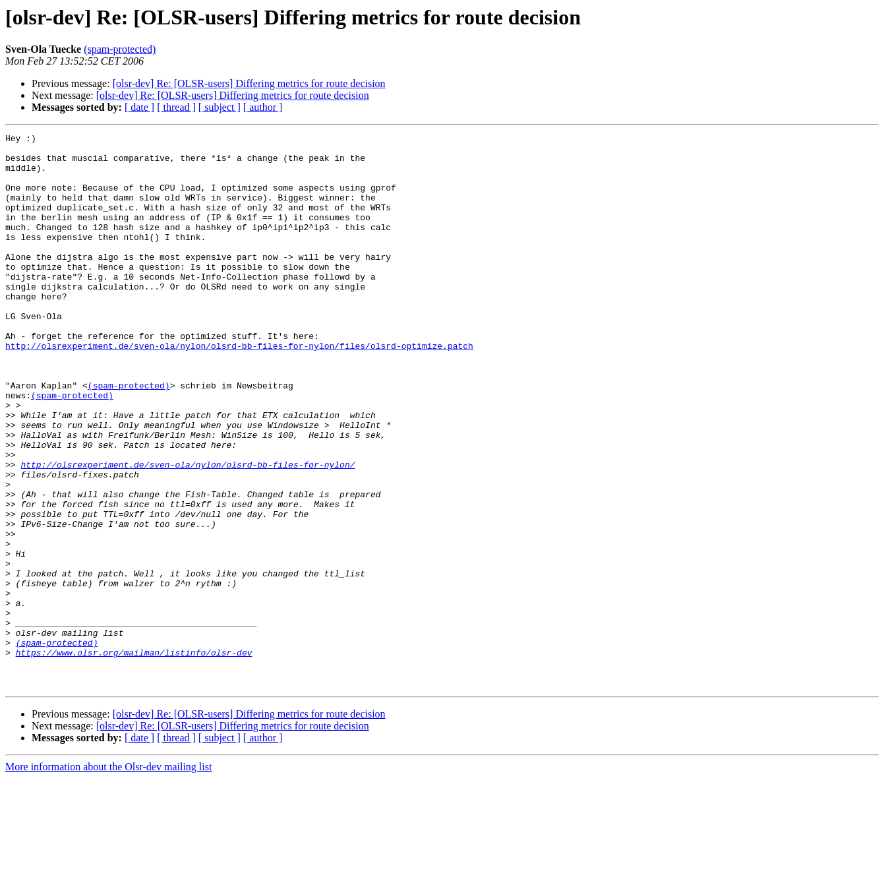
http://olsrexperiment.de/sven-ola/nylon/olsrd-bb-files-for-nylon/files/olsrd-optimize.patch (239, 389)
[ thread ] (176, 107)
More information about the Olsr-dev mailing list (108, 877)
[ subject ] (219, 107)
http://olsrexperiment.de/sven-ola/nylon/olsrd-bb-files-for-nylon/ (187, 531)
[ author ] (263, 107)
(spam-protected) (120, 49)
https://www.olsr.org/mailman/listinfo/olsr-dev (134, 757)
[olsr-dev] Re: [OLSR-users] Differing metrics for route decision (249, 83)
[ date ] (139, 107)
